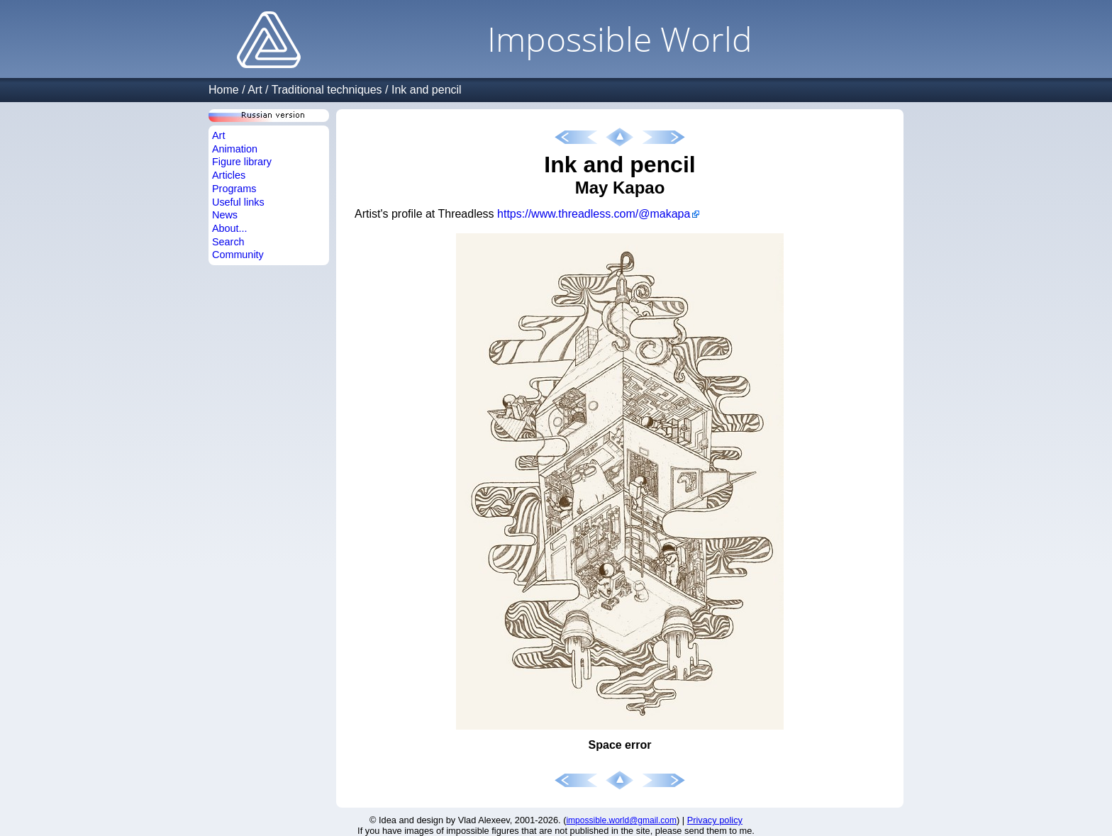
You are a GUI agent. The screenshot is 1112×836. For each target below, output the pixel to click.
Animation (234, 149)
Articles (228, 175)
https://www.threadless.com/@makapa (593, 214)
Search (228, 241)
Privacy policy (715, 820)
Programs (234, 188)
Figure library (242, 161)
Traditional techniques (327, 90)
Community (238, 254)
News (225, 215)
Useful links (238, 202)
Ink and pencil (426, 90)
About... (230, 228)
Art (255, 90)
